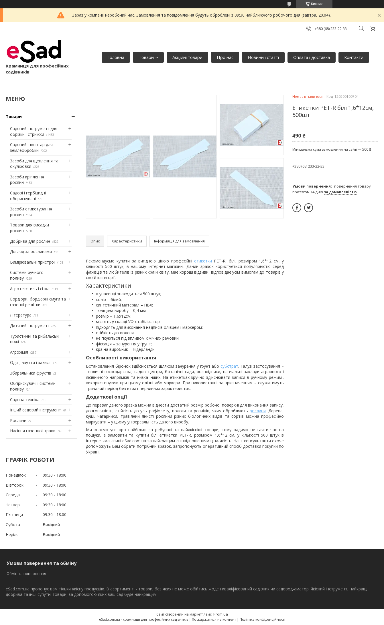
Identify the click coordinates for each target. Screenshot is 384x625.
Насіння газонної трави (33, 430)
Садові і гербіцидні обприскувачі (28, 195)
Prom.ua (220, 614)
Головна (115, 57)
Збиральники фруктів (30, 373)
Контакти (353, 57)
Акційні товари (187, 57)
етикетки (203, 261)
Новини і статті (263, 57)
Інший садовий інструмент (35, 410)
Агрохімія (19, 352)
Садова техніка (25, 399)
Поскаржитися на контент (214, 619)
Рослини (18, 420)
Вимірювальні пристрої (32, 262)
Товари (146, 57)
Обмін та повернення (26, 573)
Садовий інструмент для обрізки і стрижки (33, 131)
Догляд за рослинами (31, 251)
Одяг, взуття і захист (30, 362)
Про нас (225, 57)
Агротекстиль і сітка (30, 288)
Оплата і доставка (311, 57)
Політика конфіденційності (262, 619)
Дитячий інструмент (29, 325)
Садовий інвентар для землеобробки (31, 147)
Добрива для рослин (30, 241)
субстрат (229, 366)
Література (20, 315)
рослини (258, 410)
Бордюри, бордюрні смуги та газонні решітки (38, 301)
